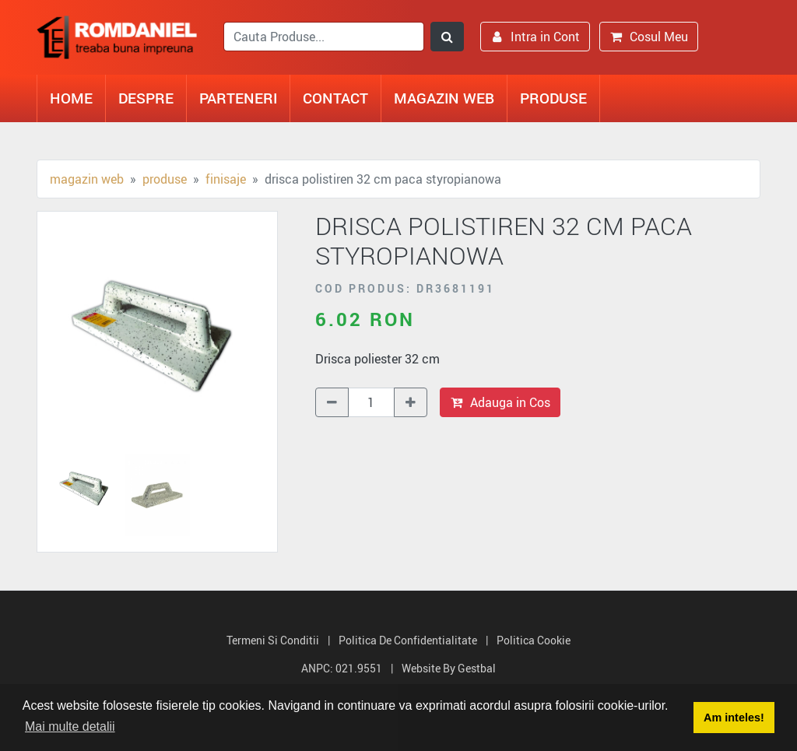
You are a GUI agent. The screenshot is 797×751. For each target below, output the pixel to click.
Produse (553, 97)
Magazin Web (444, 97)
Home (71, 97)
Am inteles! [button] (734, 717)
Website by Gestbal (449, 668)
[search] (323, 36)
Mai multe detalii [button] (70, 726)
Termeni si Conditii (272, 640)
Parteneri (238, 97)
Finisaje (225, 179)
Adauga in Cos (500, 402)
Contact (335, 97)
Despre (146, 97)
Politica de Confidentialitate (408, 640)
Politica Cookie (534, 640)
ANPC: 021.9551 (341, 668)
